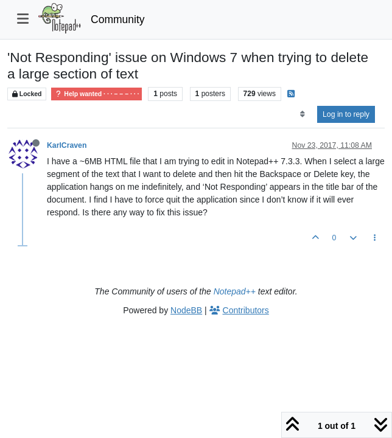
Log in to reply (346, 114)
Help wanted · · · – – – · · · (96, 94)
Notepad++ (235, 291)
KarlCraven (66, 145)
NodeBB (186, 310)
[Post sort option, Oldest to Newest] (302, 114)
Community (118, 19)
